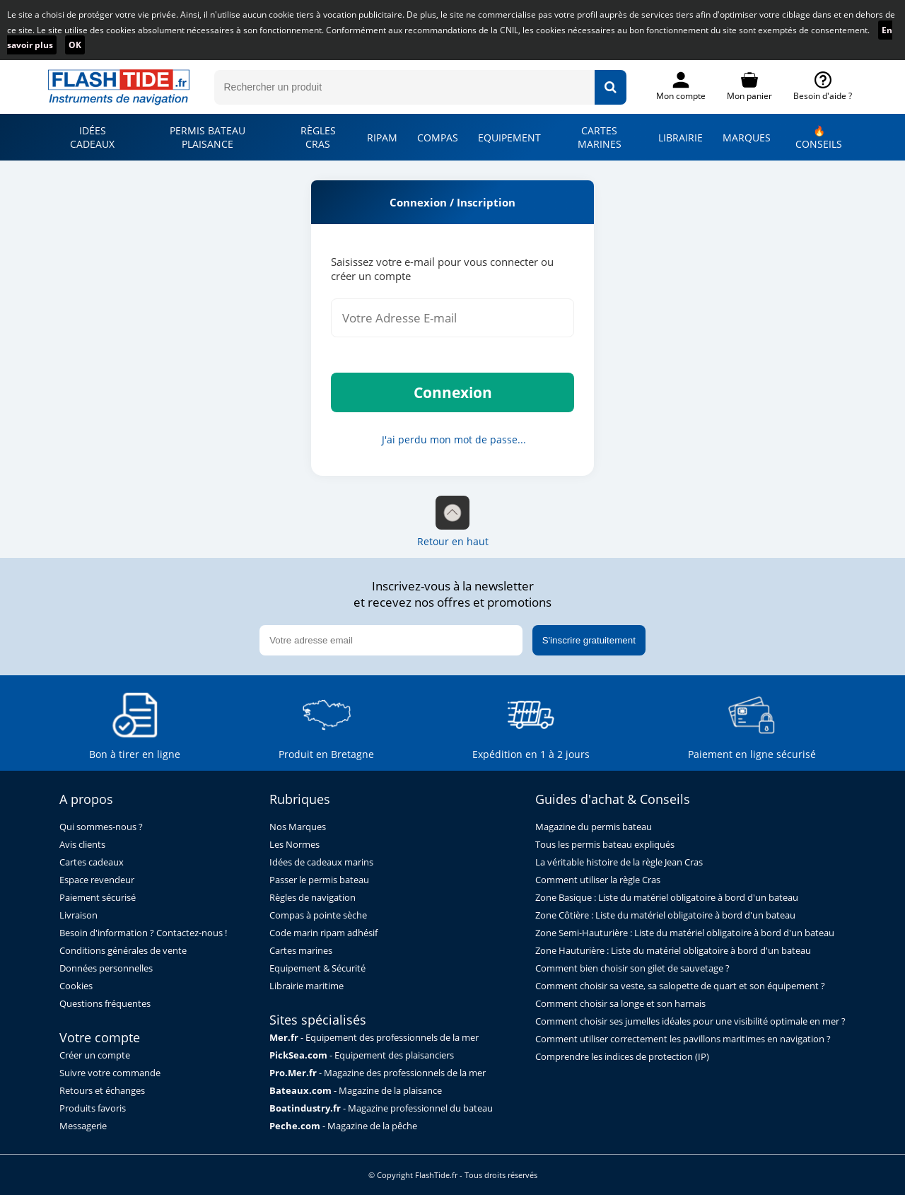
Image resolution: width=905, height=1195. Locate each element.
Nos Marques (297, 827)
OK (75, 45)
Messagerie (83, 1126)
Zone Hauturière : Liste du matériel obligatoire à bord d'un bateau (673, 951)
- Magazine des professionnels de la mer (377, 1073)
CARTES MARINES (599, 137)
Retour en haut (453, 522)
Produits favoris (92, 1108)
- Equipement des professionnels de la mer (374, 1038)
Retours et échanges (102, 1091)
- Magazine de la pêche (343, 1126)
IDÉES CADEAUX (92, 137)
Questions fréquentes (105, 1004)
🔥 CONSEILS (818, 137)
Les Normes (294, 845)
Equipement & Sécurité (317, 968)
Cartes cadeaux (91, 862)
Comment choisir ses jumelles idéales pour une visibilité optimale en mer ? (690, 1021)
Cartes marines (300, 951)
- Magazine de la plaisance (355, 1091)
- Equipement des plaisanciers (361, 1055)
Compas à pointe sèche (318, 915)
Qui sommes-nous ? (101, 827)
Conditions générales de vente (123, 951)
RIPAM (382, 137)
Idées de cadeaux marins (321, 862)
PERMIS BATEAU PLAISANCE (207, 137)
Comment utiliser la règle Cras (597, 880)
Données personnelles (106, 968)
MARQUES (747, 137)
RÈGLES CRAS (318, 137)
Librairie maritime (306, 986)
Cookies (76, 986)
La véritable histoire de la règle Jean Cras (619, 862)
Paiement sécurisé (97, 898)
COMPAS (437, 137)
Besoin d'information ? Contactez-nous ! (143, 933)
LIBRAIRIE (680, 137)
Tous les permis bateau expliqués (605, 845)
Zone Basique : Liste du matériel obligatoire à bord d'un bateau (666, 898)
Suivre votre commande (109, 1073)
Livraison (78, 915)
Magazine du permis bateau (593, 827)
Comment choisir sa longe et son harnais (620, 1004)
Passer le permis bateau (319, 880)
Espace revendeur (96, 880)
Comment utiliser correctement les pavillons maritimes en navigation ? (683, 1039)
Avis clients (82, 845)
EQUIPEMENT (509, 137)
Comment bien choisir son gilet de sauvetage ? (632, 968)
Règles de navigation (312, 898)
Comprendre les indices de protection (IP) (622, 1057)
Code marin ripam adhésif (323, 933)
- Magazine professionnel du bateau (381, 1108)
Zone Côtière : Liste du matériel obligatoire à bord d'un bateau (665, 915)
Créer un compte (94, 1055)
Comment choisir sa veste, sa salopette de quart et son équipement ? (680, 986)
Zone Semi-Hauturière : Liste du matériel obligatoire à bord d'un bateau (684, 933)
